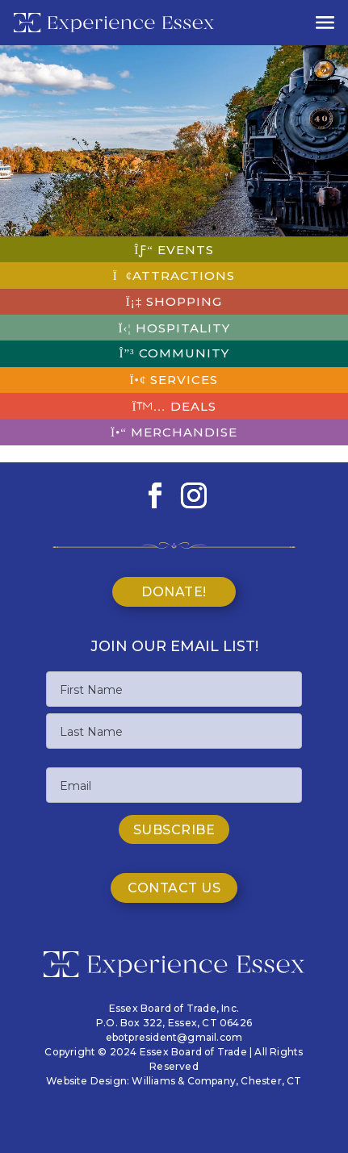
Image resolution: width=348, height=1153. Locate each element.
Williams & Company (184, 1081)
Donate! (174, 591)
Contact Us (174, 888)
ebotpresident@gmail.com (174, 1037)
